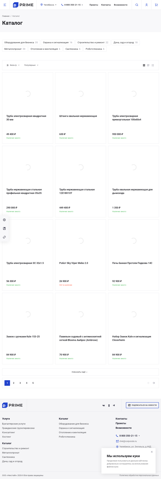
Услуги (6, 418)
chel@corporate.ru (128, 441)
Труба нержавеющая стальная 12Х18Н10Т (77, 191)
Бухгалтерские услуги (13, 423)
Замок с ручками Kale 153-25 (23, 336)
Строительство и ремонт (93, 42)
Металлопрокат (14, 49)
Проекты (94, 5)
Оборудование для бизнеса (21, 42)
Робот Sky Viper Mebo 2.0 (73, 263)
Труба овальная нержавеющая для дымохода (132, 191)
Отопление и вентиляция (45, 49)
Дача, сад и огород (126, 42)
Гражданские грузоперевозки (18, 428)
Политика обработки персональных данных (139, 475)
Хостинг (6, 436)
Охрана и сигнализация (57, 42)
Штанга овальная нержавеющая (78, 116)
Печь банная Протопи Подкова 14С (132, 263)
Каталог (63, 418)
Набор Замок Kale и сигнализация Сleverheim (131, 338)
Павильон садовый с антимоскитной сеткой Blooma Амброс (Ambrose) (80, 338)
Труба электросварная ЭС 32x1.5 (25, 263)
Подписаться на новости (142, 405)
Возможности (120, 5)
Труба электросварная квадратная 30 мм (26, 118)
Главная (5, 16)
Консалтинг (8, 432)
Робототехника (95, 49)
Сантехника (73, 49)
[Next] (154, 383)
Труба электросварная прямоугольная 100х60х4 (126, 118)
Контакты (106, 5)
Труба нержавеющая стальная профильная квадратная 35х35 (24, 191)
